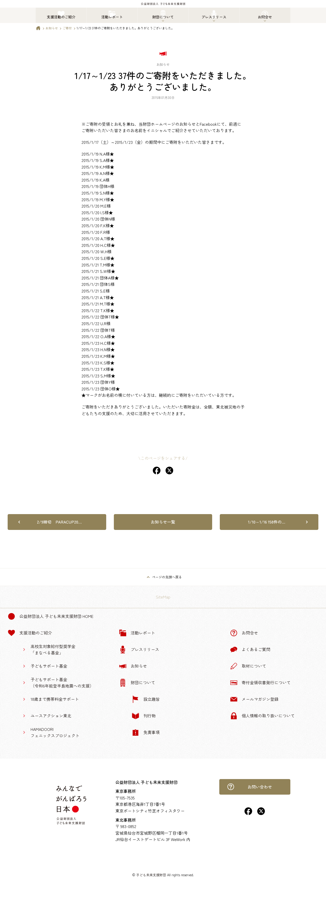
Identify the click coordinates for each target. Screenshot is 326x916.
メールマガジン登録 (254, 699)
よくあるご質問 (250, 649)
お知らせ (52, 28)
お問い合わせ (249, 787)
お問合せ (244, 633)
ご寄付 (67, 28)
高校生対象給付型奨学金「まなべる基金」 (53, 649)
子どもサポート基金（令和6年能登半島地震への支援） (62, 682)
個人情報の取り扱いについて (262, 716)
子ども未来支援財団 (151, 874)
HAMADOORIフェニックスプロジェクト (55, 732)
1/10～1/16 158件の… (266, 522)
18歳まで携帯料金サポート (55, 699)
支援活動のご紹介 (30, 633)
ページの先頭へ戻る (167, 577)
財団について (137, 682)
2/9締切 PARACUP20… (59, 522)
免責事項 (146, 732)
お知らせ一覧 (163, 522)
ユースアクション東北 (51, 716)
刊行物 (144, 716)
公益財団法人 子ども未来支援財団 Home (50, 616)
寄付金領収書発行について (260, 682)
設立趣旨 (146, 699)
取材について (248, 666)
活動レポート (137, 633)
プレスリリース (139, 649)
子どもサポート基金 (49, 666)
